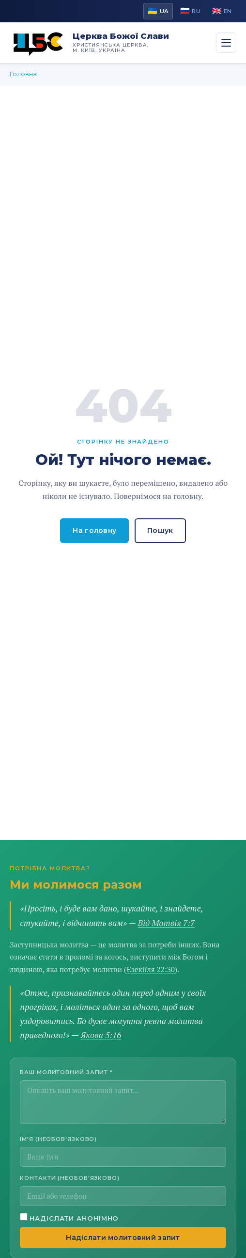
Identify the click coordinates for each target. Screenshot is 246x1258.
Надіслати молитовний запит (123, 1237)
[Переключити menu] (226, 43)
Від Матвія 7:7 (166, 922)
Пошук (160, 530)
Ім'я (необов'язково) (58, 1139)
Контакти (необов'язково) (70, 1178)
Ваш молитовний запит (66, 1072)
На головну (94, 530)
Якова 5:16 (100, 1035)
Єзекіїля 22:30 (150, 969)
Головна (23, 74)
